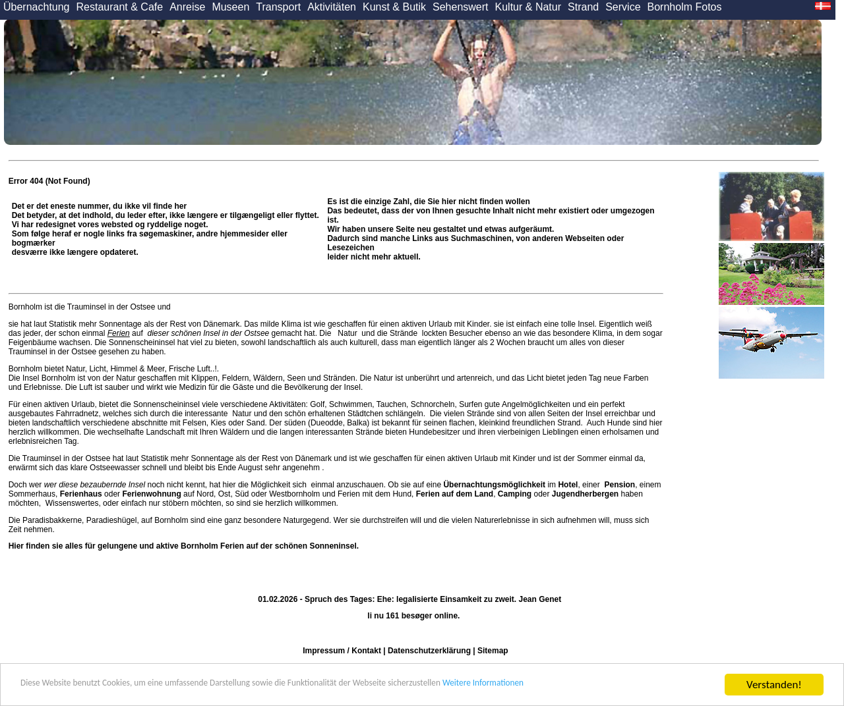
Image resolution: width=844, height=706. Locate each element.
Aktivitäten (331, 7)
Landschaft (165, 432)
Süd (242, 494)
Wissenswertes (72, 503)
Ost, (225, 494)
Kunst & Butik (394, 7)
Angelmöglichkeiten (535, 404)
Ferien (118, 333)
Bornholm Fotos (685, 7)
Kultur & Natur (528, 7)
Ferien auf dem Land (454, 494)
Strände (404, 333)
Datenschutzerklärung (429, 650)
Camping (514, 494)
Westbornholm (294, 494)
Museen (230, 7)
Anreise (187, 7)
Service (622, 7)
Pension (619, 484)
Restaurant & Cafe (120, 7)
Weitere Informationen (614, 685)
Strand (583, 7)
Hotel (568, 484)
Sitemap (492, 650)
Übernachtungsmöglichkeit (494, 484)
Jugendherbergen (585, 494)
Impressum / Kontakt (342, 650)
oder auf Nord (137, 494)
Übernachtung (36, 7)
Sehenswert (461, 7)
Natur (347, 333)
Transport (278, 7)
